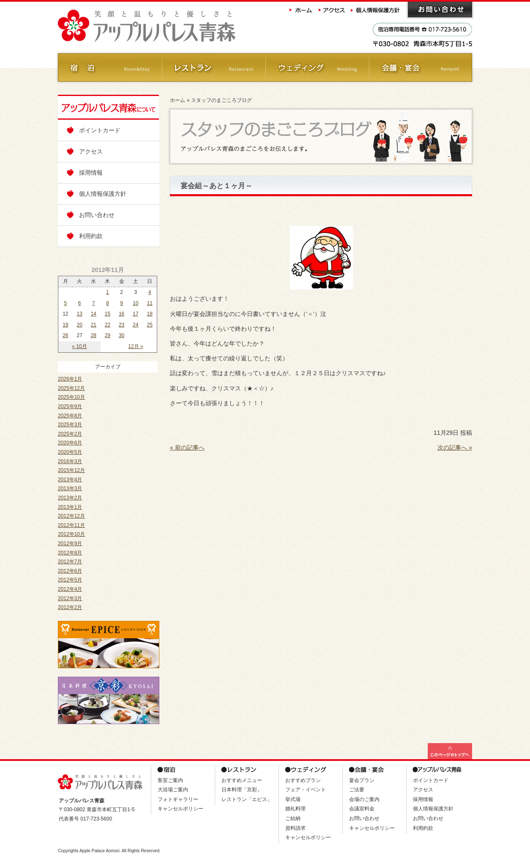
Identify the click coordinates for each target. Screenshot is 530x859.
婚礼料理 (295, 809)
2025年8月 (70, 416)
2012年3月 (70, 598)
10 (135, 303)
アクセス (332, 9)
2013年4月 (70, 480)
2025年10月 (71, 397)
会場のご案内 (364, 799)
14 (93, 314)
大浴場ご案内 (173, 790)
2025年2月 (70, 434)
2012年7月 (70, 562)
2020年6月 (70, 443)
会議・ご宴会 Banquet (420, 67)
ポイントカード (99, 130)
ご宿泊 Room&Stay (109, 67)
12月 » (135, 346)
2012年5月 (70, 580)
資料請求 (295, 828)
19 (65, 325)
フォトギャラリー (178, 799)
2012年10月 (71, 534)
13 (79, 314)
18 (149, 314)
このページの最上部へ (450, 751)
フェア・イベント (305, 790)
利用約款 (91, 236)
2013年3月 (70, 488)
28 (93, 335)
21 (93, 325)
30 (121, 335)
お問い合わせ (440, 9)
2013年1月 (70, 507)
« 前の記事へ (187, 447)
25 (149, 325)
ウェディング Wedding (317, 67)
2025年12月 (71, 388)
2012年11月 (71, 525)
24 (135, 325)
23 (121, 325)
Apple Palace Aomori (99, 850)
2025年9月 (70, 406)
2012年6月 (70, 571)
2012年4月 (70, 589)
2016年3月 (70, 461)
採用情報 (91, 172)
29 (107, 335)
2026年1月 (70, 379)
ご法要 (356, 790)
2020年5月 (70, 452)
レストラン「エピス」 (246, 799)
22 (107, 325)
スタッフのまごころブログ (221, 100)
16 (121, 314)
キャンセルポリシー (180, 809)
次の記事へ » (454, 447)
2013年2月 (70, 498)
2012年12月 (71, 516)
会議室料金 (361, 809)
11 (149, 303)
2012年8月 (70, 553)
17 (135, 314)
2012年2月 (70, 607)
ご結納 (293, 818)
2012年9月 (70, 543)
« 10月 (79, 346)
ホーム (301, 9)
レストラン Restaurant (213, 67)
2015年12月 (71, 470)
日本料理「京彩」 (241, 790)
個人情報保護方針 (376, 9)
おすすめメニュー (241, 780)
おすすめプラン (303, 780)
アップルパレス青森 (170, 26)
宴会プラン (361, 780)
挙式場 (293, 799)
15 (107, 314)
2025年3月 (70, 425)
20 (79, 325)
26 (65, 335)
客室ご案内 (170, 780)
